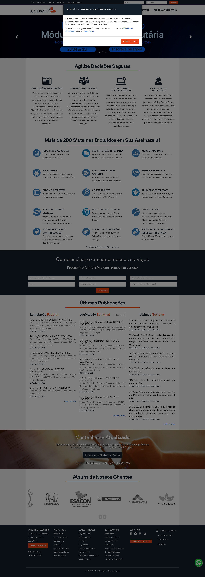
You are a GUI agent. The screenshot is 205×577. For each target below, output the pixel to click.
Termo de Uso (89, 31)
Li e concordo (130, 41)
